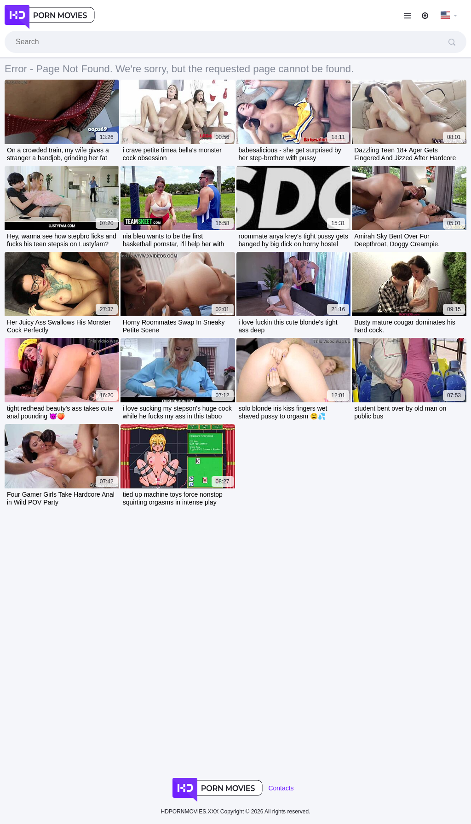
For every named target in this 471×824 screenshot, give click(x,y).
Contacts (280, 788)
